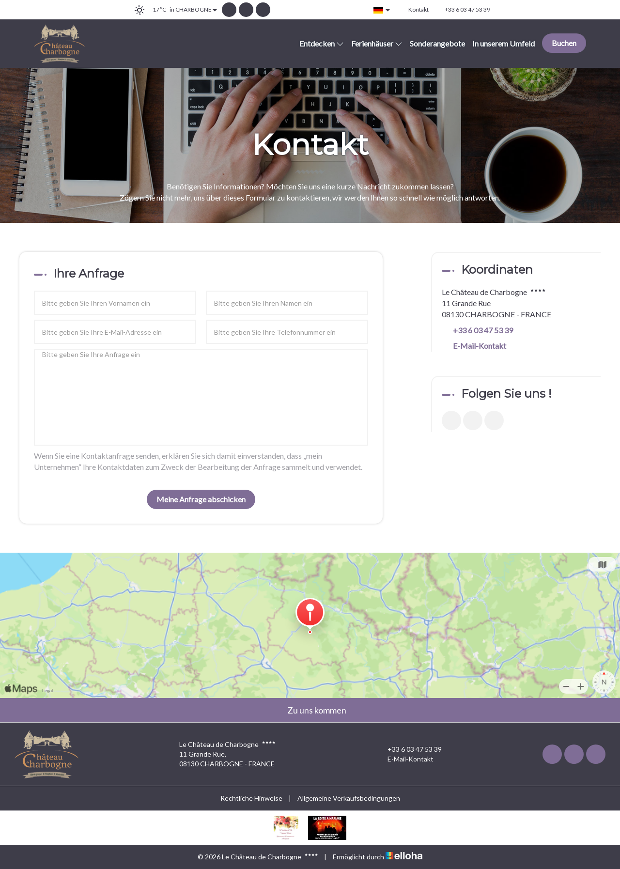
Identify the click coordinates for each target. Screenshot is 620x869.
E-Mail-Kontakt (479, 345)
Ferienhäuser (377, 43)
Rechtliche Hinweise (251, 798)
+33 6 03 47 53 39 (409, 749)
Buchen (564, 42)
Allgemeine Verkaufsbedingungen (348, 798)
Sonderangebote (437, 43)
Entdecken (321, 43)
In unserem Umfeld (503, 43)
